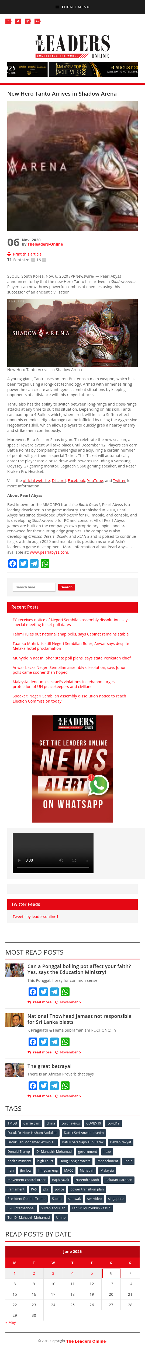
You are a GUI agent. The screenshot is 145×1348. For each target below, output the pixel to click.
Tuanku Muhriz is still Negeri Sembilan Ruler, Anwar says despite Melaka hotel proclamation (71, 646)
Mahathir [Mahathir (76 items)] (87, 1170)
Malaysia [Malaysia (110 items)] (107, 1170)
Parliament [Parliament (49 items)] (16, 1189)
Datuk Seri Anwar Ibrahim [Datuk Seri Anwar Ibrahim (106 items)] (84, 1132)
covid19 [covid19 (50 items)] (113, 1123)
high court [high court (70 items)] (45, 1161)
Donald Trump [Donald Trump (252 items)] (19, 1151)
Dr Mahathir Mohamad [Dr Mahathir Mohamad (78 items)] (54, 1151)
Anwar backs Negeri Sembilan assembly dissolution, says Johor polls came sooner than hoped (69, 670)
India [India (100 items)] (128, 1161)
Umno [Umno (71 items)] (61, 1217)
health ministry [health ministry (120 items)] (19, 1161)
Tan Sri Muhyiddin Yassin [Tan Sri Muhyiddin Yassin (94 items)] (91, 1208)
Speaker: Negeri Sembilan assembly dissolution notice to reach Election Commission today (69, 698)
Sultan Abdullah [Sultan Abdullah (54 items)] (53, 1208)
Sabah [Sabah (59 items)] (57, 1198)
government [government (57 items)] (87, 1151)
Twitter (119, 480)
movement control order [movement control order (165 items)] (27, 1180)
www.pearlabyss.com (49, 552)
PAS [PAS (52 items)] (34, 1189)
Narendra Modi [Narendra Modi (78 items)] (87, 1180)
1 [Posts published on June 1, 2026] (15, 1273)
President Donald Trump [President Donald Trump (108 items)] (27, 1198)
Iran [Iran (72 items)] (11, 1170)
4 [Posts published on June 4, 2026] (72, 1273)
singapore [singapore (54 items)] (115, 1198)
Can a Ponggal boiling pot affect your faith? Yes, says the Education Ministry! (79, 969)
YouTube (95, 480)
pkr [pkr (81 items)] (45, 1189)
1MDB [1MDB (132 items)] (12, 1123)
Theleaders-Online (45, 244)
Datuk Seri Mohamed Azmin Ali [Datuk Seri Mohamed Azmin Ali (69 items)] (32, 1142)
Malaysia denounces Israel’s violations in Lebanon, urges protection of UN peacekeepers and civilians (64, 684)
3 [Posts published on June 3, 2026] (53, 1273)
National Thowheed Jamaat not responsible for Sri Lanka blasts (79, 1019)
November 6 (68, 1002)
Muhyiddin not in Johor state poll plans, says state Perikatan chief (72, 658)
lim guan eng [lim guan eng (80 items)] (48, 1170)
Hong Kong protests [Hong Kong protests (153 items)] (75, 1161)
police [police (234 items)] (59, 1189)
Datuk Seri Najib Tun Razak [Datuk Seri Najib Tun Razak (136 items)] (83, 1142)
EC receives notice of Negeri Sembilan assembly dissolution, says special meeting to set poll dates (71, 622)
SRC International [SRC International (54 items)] (21, 1208)
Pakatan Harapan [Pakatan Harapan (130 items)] (118, 1180)
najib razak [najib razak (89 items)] (60, 1180)
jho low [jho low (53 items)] (26, 1170)
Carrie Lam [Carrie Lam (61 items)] (31, 1123)
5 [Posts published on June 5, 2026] (92, 1273)
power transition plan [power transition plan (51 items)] (87, 1189)
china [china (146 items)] (51, 1123)
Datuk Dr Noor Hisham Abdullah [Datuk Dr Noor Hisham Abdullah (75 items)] (32, 1132)
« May (10, 1322)
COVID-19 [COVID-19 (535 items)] (93, 1123)
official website (36, 480)
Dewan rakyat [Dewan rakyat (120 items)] (120, 1142)
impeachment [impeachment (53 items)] (107, 1161)
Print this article (24, 254)
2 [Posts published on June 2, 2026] (34, 1273)
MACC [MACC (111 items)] (68, 1170)
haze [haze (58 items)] (107, 1151)
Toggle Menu (72, 6)
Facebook (76, 480)
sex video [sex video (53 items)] (94, 1198)
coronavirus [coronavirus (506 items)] (70, 1123)
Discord (59, 480)
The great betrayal (49, 1066)
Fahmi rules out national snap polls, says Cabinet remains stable (71, 634)
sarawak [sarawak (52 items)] (74, 1198)
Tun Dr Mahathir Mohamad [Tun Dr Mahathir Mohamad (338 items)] (29, 1217)
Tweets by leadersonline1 (35, 916)
